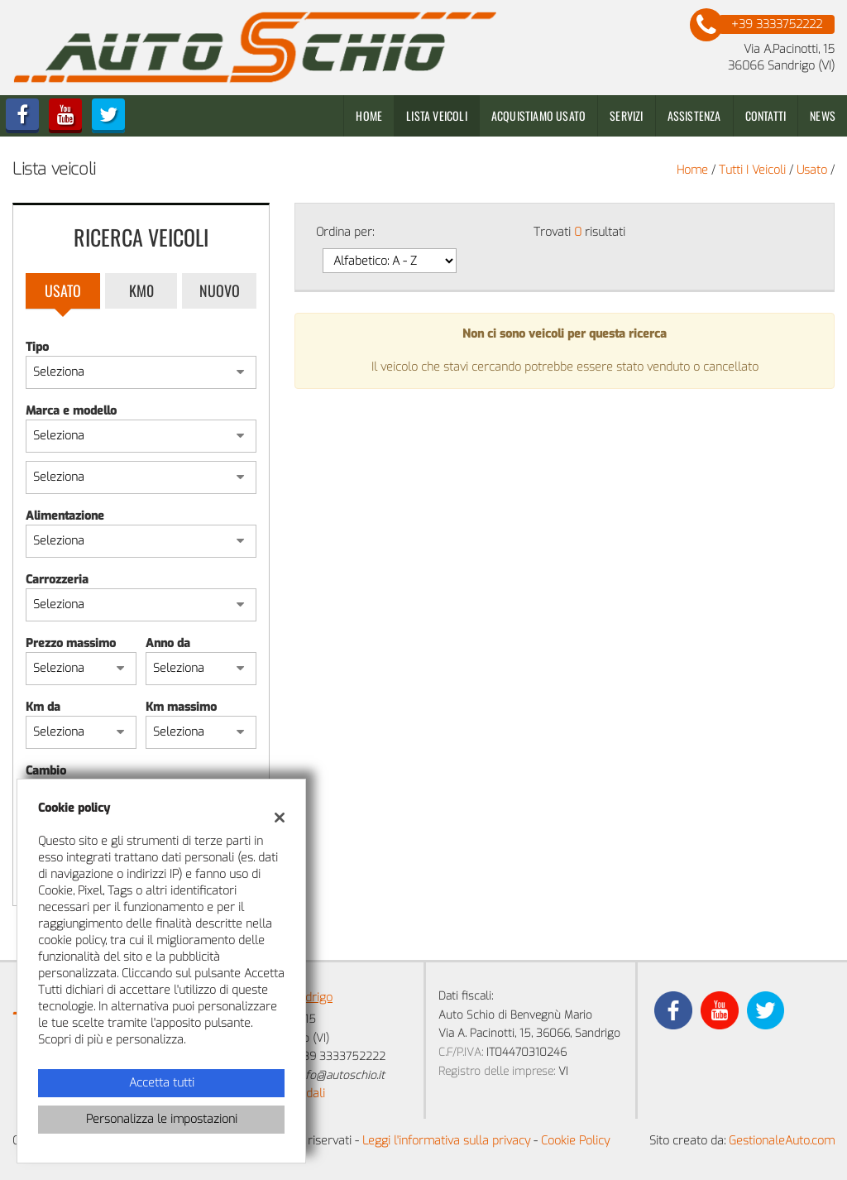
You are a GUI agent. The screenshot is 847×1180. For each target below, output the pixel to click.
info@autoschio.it (340, 1075)
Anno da (168, 643)
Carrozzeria (57, 580)
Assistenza (694, 115)
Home (369, 115)
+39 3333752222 (340, 1056)
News (822, 115)
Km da (43, 707)
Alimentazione (65, 516)
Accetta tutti (161, 1083)
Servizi (626, 115)
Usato (63, 290)
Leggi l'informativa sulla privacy (446, 1141)
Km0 (141, 290)
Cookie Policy (575, 1141)
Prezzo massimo (71, 643)
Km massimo (181, 707)
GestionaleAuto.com (782, 1141)
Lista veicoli (436, 115)
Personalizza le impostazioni (161, 1119)
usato (812, 170)
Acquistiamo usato (538, 115)
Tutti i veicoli (752, 170)
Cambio (46, 771)
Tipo (37, 347)
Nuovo (219, 290)
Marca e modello (71, 411)
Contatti (766, 115)
